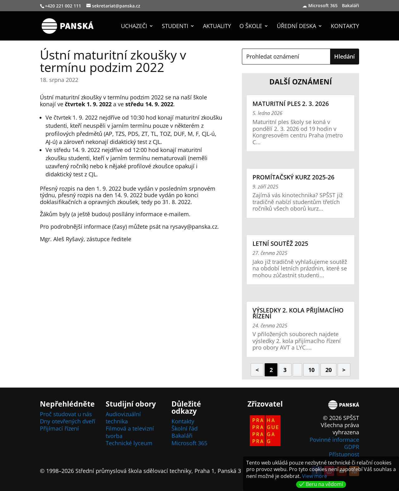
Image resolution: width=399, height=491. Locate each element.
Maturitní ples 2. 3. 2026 (290, 104)
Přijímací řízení (59, 428)
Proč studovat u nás (66, 414)
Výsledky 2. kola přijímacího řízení (298, 313)
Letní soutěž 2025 (280, 244)
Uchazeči (134, 27)
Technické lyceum (129, 443)
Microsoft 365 (323, 5)
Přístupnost (344, 454)
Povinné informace (334, 439)
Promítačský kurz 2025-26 (293, 177)
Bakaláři (351, 5)
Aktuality (217, 27)
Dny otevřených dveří (67, 421)
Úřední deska (296, 27)
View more (314, 476)
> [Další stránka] (343, 370)
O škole (250, 27)
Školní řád (184, 428)
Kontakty (345, 27)
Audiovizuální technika (123, 417)
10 (311, 370)
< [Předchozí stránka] (257, 370)
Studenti (175, 27)
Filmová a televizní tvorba (130, 432)
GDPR (351, 446)
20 (328, 370)
